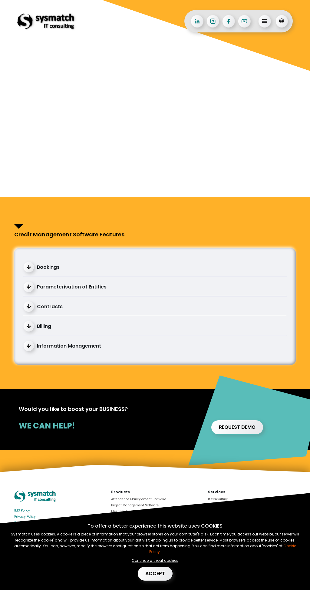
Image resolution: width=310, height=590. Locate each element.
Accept (155, 573)
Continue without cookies (155, 560)
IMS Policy (22, 510)
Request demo (237, 427)
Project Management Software (135, 505)
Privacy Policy (25, 516)
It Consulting (218, 499)
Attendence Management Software (138, 499)
